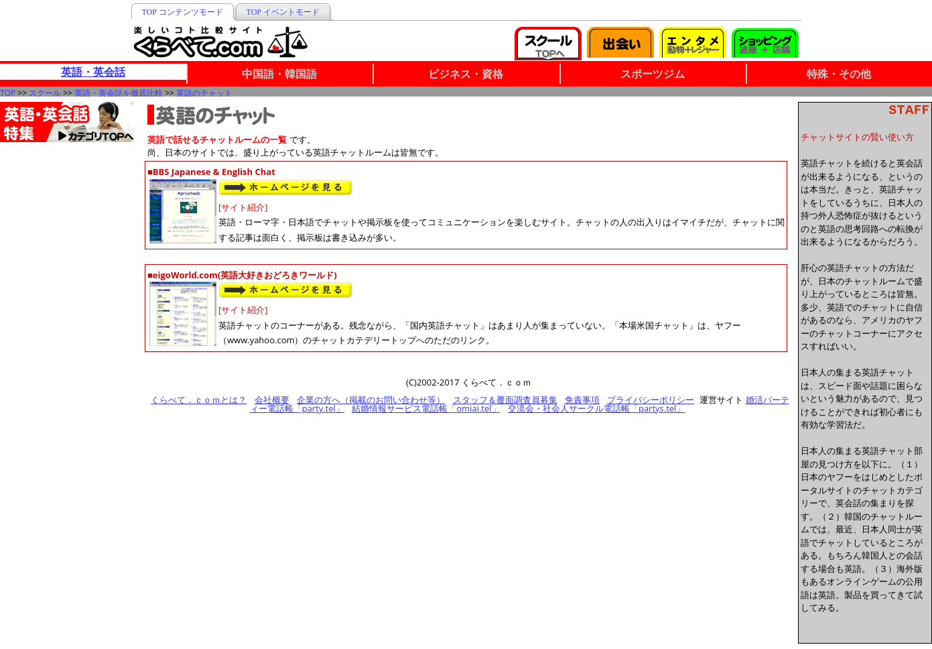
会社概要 (272, 400)
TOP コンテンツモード (182, 12)
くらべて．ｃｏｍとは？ (199, 400)
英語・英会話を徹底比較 (118, 93)
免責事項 (582, 400)
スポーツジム (652, 73)
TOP (7, 93)
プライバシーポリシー (650, 400)
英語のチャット (204, 93)
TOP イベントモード (283, 12)
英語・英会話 (93, 71)
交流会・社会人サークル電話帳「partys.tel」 (596, 408)
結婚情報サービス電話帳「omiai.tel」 (426, 408)
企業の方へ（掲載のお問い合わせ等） (371, 400)
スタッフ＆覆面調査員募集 (505, 400)
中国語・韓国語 (279, 73)
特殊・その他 (839, 73)
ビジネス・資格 (465, 73)
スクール (45, 93)
